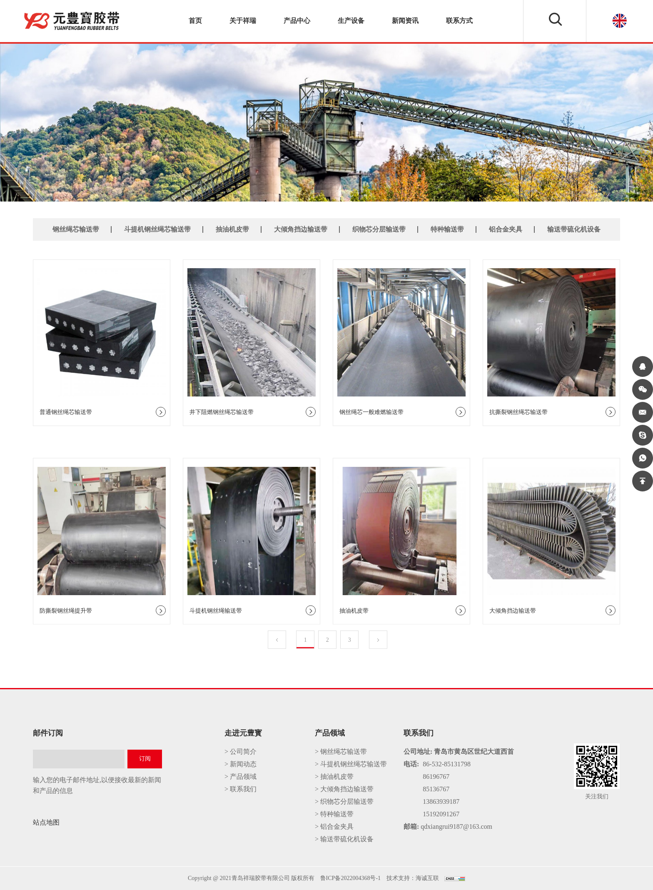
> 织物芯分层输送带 (344, 801)
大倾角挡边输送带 (300, 228)
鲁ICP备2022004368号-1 (350, 878)
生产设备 (351, 20)
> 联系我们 (240, 789)
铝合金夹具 (505, 228)
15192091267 (441, 814)
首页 (195, 20)
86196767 (436, 776)
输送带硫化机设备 (574, 228)
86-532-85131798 (447, 764)
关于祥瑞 (242, 20)
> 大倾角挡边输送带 (344, 789)
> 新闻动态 (240, 764)
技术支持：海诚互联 (412, 878)
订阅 (145, 758)
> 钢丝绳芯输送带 (341, 751)
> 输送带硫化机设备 (344, 839)
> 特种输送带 (334, 814)
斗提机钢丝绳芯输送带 (157, 228)
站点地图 (46, 822)
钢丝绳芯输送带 (75, 228)
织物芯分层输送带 (379, 228)
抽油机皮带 (232, 228)
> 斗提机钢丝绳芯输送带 (351, 764)
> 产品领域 (240, 776)
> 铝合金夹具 (334, 826)
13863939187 (441, 801)
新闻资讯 (405, 20)
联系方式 (459, 20)
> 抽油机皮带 (334, 776)
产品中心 (297, 20)
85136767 (436, 789)
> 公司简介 (240, 751)
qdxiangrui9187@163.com (456, 826)
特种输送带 (447, 228)
